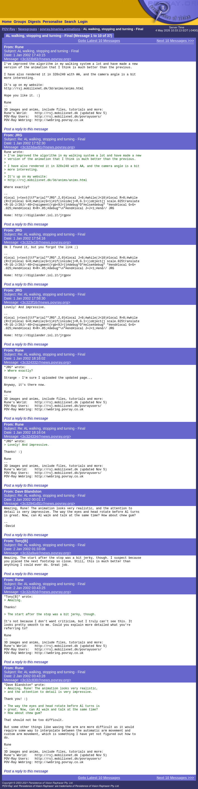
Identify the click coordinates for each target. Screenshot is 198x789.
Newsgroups (27, 29)
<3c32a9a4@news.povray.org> (45, 553)
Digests (34, 22)
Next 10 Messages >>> (175, 41)
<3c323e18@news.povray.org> (45, 242)
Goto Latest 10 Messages (99, 41)
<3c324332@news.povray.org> (45, 362)
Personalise (52, 22)
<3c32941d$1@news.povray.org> (47, 503)
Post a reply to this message (26, 129)
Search (70, 22)
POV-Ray (8, 29)
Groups (20, 22)
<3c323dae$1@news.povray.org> (47, 147)
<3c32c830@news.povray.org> (45, 680)
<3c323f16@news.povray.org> (45, 302)
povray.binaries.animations (60, 29)
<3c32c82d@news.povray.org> (45, 592)
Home (7, 22)
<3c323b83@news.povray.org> (45, 59)
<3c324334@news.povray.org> (45, 436)
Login (82, 22)
